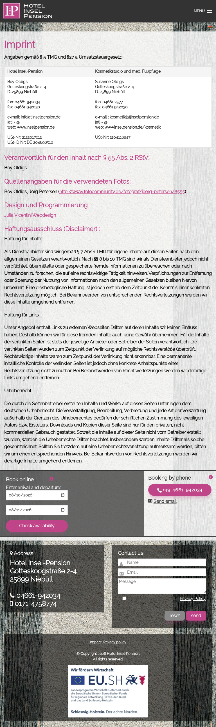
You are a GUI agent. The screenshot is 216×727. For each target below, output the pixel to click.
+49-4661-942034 (179, 490)
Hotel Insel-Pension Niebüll (26, 14)
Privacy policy (114, 642)
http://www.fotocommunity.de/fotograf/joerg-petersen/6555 (122, 191)
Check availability (37, 525)
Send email (165, 501)
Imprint (96, 642)
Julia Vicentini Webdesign (30, 215)
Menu (199, 11)
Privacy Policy (193, 598)
